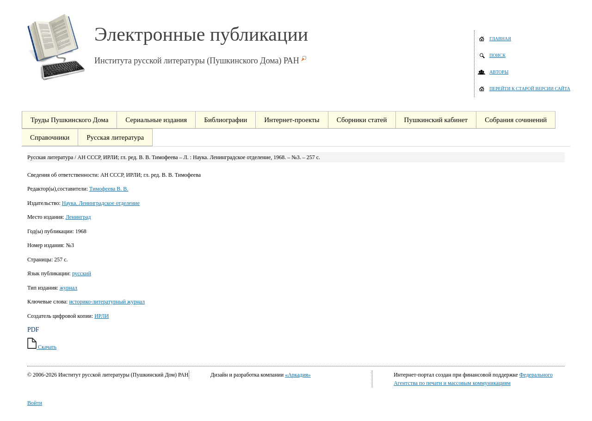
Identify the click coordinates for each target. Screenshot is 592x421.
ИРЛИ (101, 316)
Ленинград (78, 217)
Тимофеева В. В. (108, 189)
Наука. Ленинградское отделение (101, 203)
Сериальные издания (156, 120)
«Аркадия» (298, 374)
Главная (500, 38)
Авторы (498, 71)
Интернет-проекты (291, 120)
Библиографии (225, 120)
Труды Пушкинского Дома (69, 120)
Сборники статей (362, 120)
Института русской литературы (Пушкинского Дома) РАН (196, 60)
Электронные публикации (201, 34)
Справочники (49, 137)
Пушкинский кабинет (436, 120)
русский (81, 273)
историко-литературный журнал (107, 301)
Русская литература (115, 137)
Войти (34, 403)
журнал (68, 288)
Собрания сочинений (516, 120)
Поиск (497, 55)
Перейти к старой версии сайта (529, 88)
